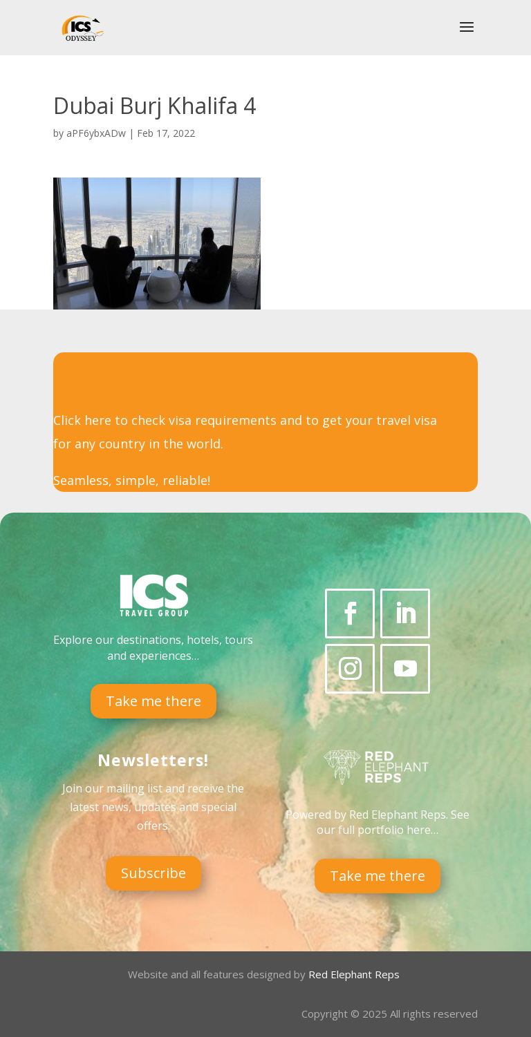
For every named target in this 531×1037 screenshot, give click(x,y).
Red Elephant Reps (355, 974)
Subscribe (153, 873)
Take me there (153, 701)
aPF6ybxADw (96, 133)
